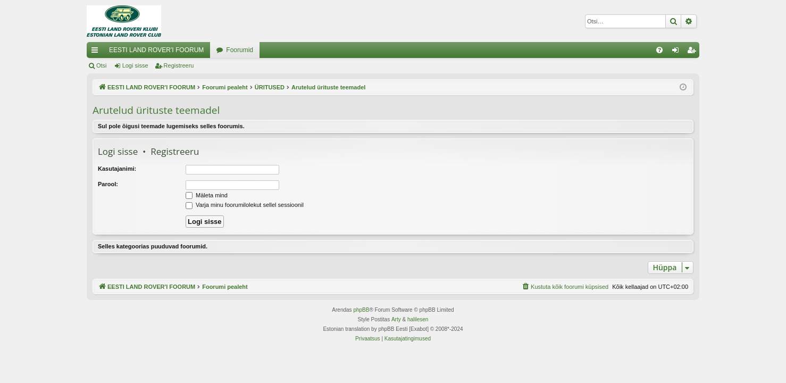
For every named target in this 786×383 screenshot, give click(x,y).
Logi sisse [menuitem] (677, 52)
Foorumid (239, 50)
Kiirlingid (97, 52)
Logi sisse (135, 65)
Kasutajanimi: (117, 168)
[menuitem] (659, 50)
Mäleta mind (207, 195)
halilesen (417, 319)
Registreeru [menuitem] (693, 52)
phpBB (361, 310)
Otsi (101, 65)
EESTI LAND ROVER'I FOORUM (156, 50)
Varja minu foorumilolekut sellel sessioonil (245, 205)
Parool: (108, 184)
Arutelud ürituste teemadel (156, 110)
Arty (396, 319)
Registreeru (179, 65)
